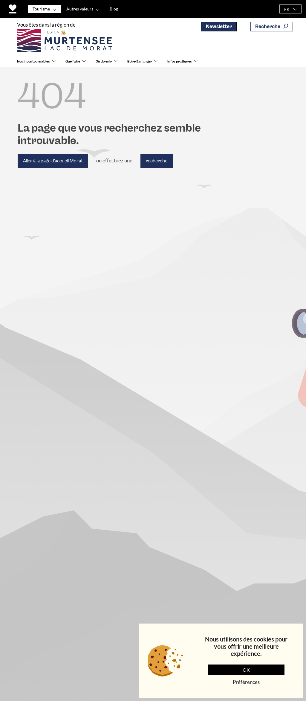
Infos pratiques (179, 61)
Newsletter (219, 26)
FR (286, 9)
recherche (156, 161)
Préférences (246, 682)
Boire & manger (139, 61)
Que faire (72, 61)
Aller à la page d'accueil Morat (53, 161)
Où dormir (104, 61)
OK (246, 670)
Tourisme (41, 8)
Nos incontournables (33, 61)
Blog (114, 8)
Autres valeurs (79, 8)
